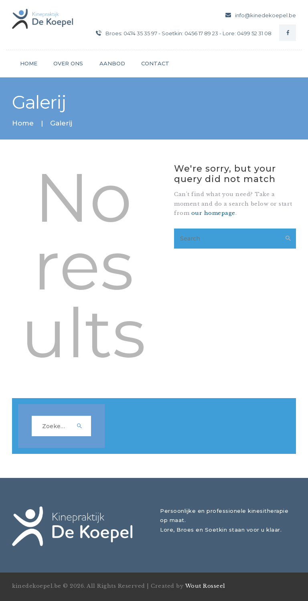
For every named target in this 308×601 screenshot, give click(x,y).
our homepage (213, 213)
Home (23, 123)
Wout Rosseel (205, 586)
